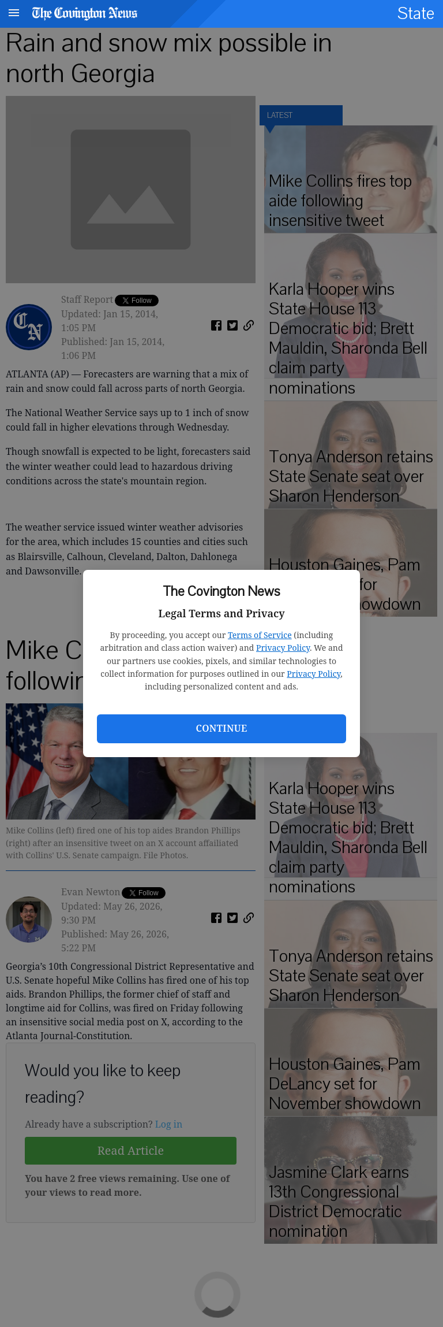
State (415, 13)
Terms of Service (260, 634)
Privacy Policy (283, 647)
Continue (221, 728)
